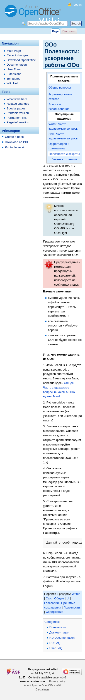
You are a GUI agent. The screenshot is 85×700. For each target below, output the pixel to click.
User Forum (14, 69)
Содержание (54, 611)
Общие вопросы (60, 87)
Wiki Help (13, 83)
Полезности (71, 607)
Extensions (14, 74)
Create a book (14, 137)
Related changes (18, 103)
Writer (76, 594)
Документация (59, 632)
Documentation (17, 64)
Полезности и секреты (64, 154)
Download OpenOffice (21, 60)
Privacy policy (57, 681)
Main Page (14, 50)
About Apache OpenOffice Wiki (42, 685)
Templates (13, 78)
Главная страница (64, 159)
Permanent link (17, 117)
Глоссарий (51, 603)
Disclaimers (42, 689)
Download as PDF (17, 142)
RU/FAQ (55, 643)
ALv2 (63, 677)
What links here (17, 99)
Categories (51, 621)
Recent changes (17, 55)
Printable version (18, 113)
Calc (49, 598)
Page (55, 31)
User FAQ (56, 648)
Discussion (68, 31)
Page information (18, 122)
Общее (59, 598)
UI (67, 598)
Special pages (16, 108)
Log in (77, 4)
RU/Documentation (62, 637)
